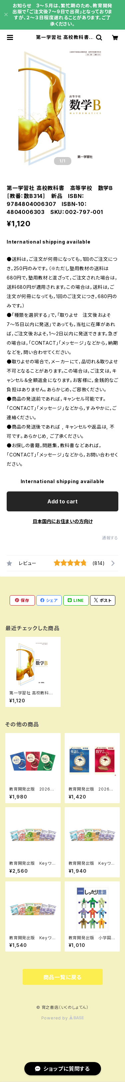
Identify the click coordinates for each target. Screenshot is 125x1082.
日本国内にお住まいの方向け (63, 521)
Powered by (62, 1017)
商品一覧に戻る (62, 977)
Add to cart (62, 501)
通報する (110, 537)
